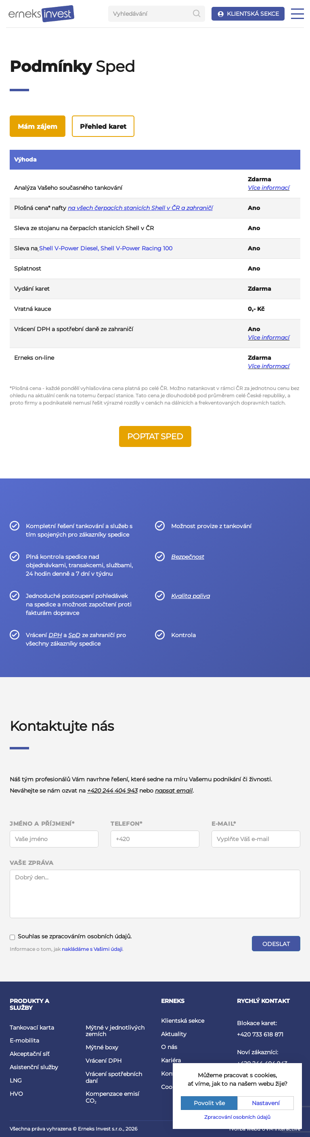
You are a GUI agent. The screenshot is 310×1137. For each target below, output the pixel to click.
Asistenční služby (34, 1067)
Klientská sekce (182, 1020)
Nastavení (266, 1103)
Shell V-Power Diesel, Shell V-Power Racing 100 (105, 248)
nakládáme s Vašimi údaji (92, 949)
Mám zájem (37, 126)
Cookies (172, 1087)
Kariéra (171, 1060)
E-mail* (224, 823)
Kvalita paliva (190, 596)
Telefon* (126, 823)
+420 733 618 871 (260, 1034)
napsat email (174, 790)
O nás (169, 1047)
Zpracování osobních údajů (237, 1117)
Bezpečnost (187, 556)
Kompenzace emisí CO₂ (112, 1097)
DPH (55, 635)
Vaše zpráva (32, 863)
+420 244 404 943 (112, 790)
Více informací (268, 187)
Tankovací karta (32, 1027)
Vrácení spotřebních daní (114, 1077)
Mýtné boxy (102, 1047)
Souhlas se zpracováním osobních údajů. (71, 936)
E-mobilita (24, 1040)
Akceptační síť (30, 1053)
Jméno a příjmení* (42, 823)
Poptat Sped (155, 436)
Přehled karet (103, 126)
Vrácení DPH (103, 1060)
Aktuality (173, 1034)
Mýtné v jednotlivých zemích (115, 1031)
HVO (16, 1093)
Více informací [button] (268, 337)
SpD (74, 635)
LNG (16, 1080)
